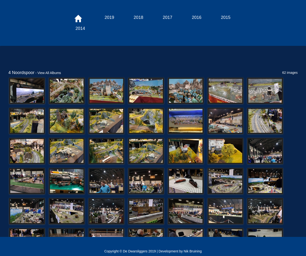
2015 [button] (225, 17)
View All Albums (49, 73)
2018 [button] (138, 17)
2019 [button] (109, 17)
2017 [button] (167, 17)
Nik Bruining (193, 251)
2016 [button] (196, 17)
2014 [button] (80, 28)
